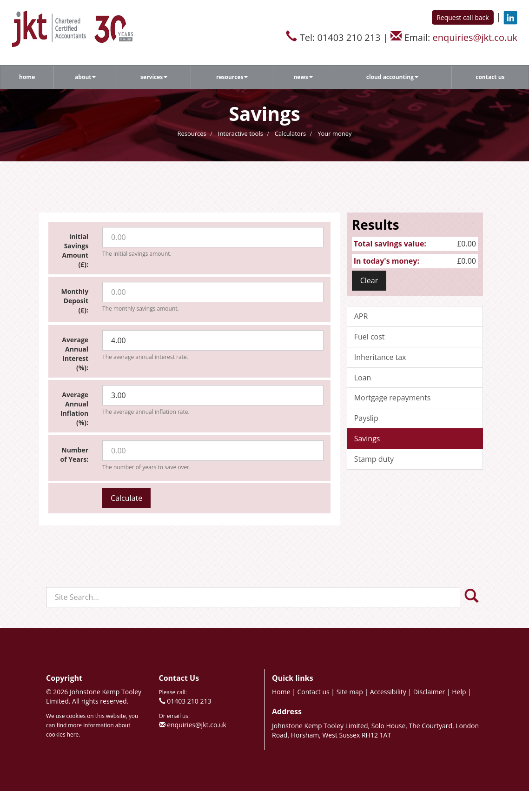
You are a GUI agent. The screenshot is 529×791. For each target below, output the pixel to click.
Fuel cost (369, 337)
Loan (362, 377)
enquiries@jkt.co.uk (474, 37)
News (302, 77)
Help (459, 691)
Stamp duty (374, 459)
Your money (334, 133)
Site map (350, 691)
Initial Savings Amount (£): (75, 250)
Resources (232, 77)
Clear (369, 280)
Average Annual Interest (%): (75, 353)
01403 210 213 (189, 701)
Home (27, 77)
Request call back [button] (462, 17)
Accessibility (388, 691)
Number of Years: (74, 454)
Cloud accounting (392, 77)
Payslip (366, 418)
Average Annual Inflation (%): (74, 408)
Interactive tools (240, 133)
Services (153, 77)
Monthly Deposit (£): (75, 300)
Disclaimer (429, 691)
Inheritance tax (380, 357)
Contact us (490, 77)
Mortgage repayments (392, 397)
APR (361, 316)
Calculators (290, 133)
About (85, 77)
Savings (367, 438)
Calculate (126, 498)
